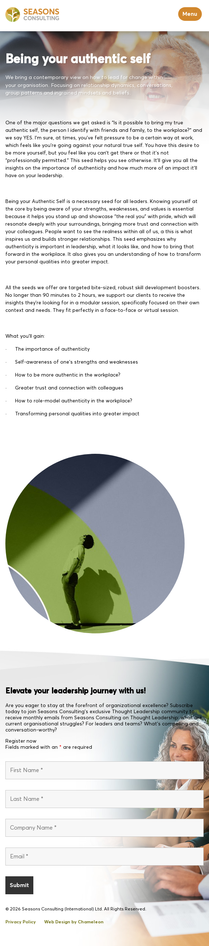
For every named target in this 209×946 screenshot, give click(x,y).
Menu (189, 14)
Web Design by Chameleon (74, 922)
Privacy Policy (20, 922)
